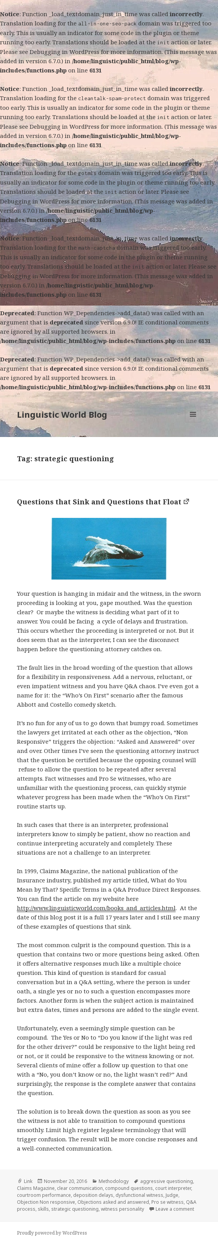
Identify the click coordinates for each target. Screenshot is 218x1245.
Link (28, 1181)
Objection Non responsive (46, 1202)
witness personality (122, 1209)
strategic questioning (75, 1209)
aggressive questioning (166, 1181)
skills (43, 1209)
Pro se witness (167, 1202)
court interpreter (173, 1188)
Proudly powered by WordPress (52, 1233)
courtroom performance (44, 1195)
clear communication (80, 1188)
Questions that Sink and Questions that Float (99, 501)
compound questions (129, 1188)
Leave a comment (175, 1209)
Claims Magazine (36, 1188)
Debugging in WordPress (64, 51)
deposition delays (93, 1195)
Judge (172, 1195)
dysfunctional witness (139, 1195)
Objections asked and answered (113, 1202)
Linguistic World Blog (62, 414)
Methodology (114, 1181)
